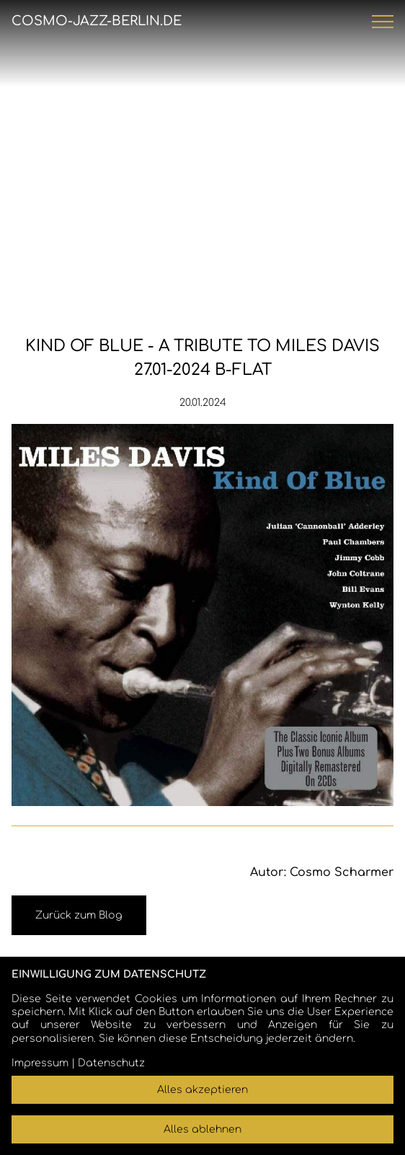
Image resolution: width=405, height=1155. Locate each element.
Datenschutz (111, 1063)
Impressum (40, 1063)
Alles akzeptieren (202, 1089)
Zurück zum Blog (79, 915)
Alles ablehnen (202, 1129)
